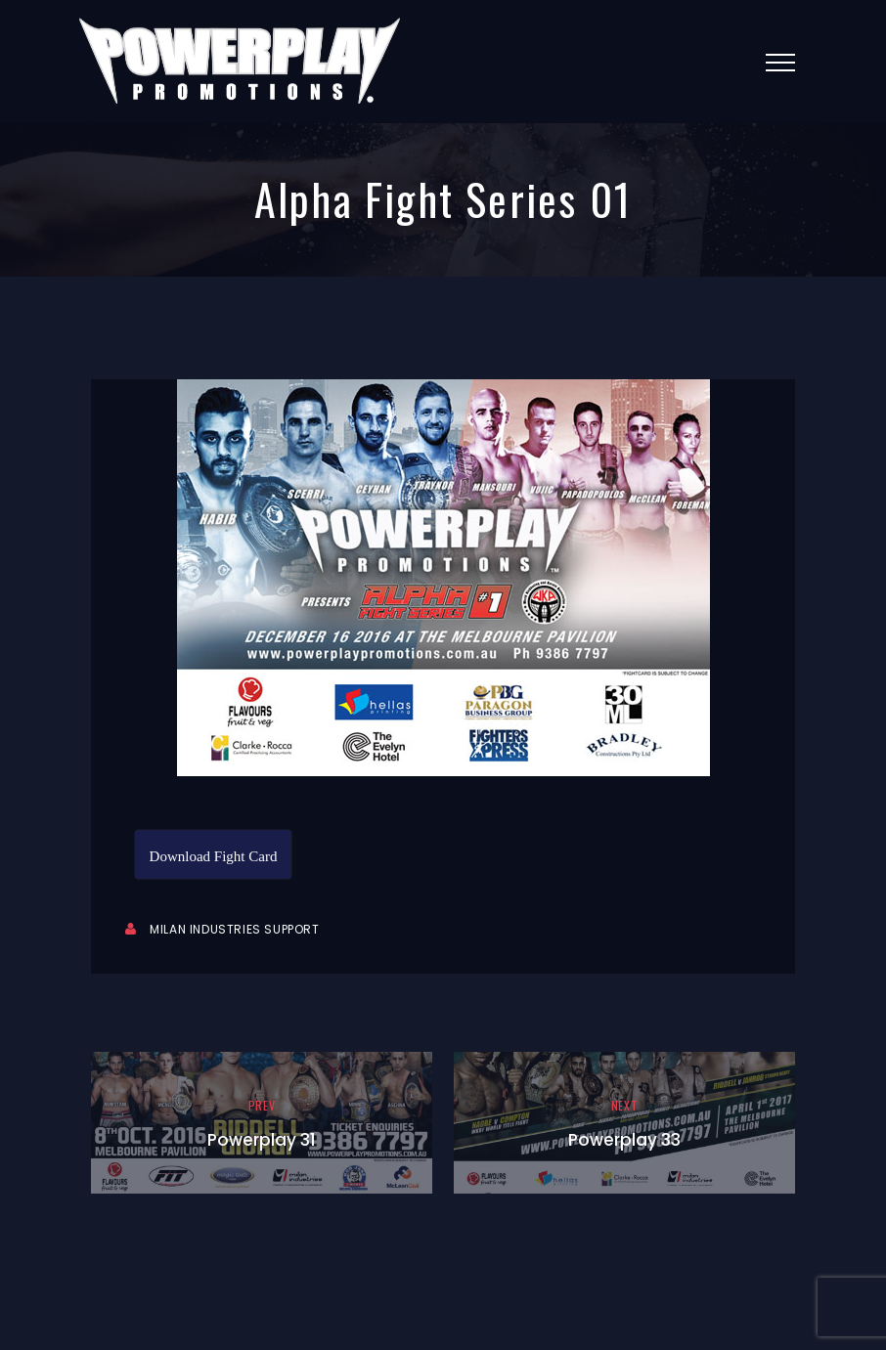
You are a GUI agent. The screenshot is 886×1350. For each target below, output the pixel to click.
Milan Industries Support (234, 929)
